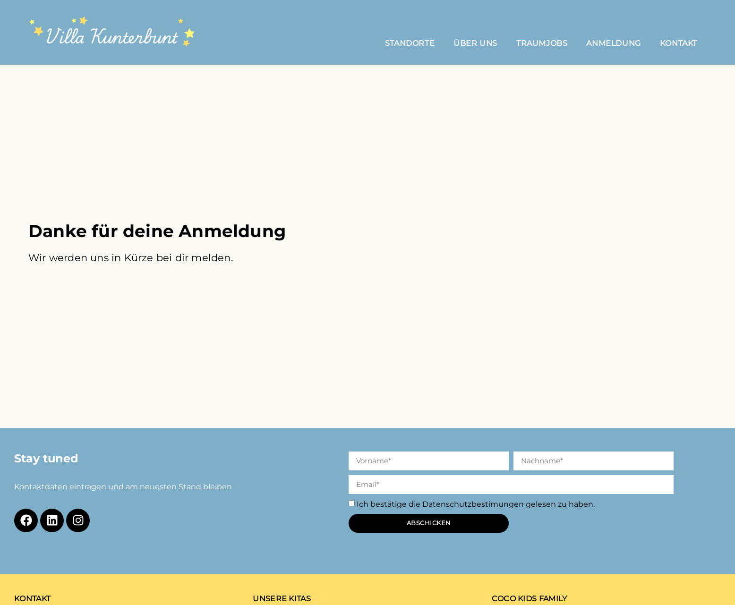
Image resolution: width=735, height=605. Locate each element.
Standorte (410, 43)
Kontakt (678, 43)
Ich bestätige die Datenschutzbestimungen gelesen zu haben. (476, 504)
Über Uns (475, 43)
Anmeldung (613, 43)
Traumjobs (541, 43)
